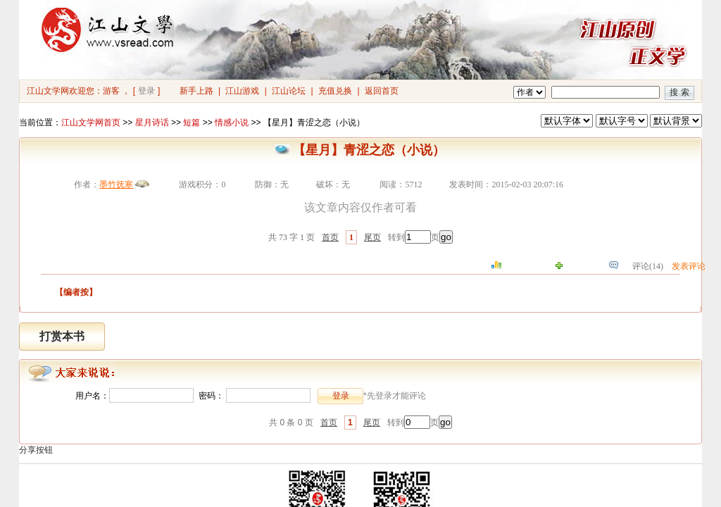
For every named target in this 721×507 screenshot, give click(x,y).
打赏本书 (61, 336)
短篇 (191, 122)
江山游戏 (242, 91)
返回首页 (382, 91)
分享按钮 (36, 450)
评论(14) (647, 266)
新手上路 (196, 91)
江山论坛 (289, 91)
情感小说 (232, 122)
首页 (330, 237)
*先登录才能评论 (394, 396)
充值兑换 (335, 91)
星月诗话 (152, 122)
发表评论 (689, 266)
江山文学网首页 (90, 122)
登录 (146, 91)
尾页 (372, 237)
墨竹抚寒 (116, 184)
